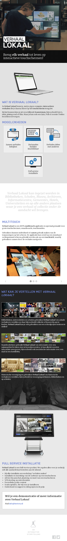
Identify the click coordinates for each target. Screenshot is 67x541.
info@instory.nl (16, 504)
